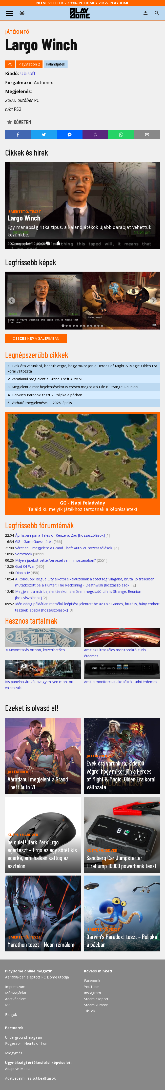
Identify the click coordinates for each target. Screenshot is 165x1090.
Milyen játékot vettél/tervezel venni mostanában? (55, 560)
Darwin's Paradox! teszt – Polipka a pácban (45, 395)
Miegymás (13, 1053)
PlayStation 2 (29, 64)
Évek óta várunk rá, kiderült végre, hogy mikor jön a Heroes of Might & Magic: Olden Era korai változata (82, 368)
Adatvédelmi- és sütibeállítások (30, 1078)
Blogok (11, 1014)
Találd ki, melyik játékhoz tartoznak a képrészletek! (82, 506)
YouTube (91, 986)
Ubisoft (28, 73)
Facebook (92, 980)
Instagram (92, 992)
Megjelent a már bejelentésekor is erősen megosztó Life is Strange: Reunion (73, 386)
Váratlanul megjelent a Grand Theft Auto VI (45, 379)
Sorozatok (23, 554)
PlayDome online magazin (28, 971)
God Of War (25, 566)
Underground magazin (23, 1037)
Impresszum (15, 986)
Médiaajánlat (15, 992)
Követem (19, 122)
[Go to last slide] (11, 300)
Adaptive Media (17, 1068)
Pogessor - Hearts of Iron (26, 1043)
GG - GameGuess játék (34, 541)
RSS (8, 1004)
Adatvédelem (16, 998)
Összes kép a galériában (36, 338)
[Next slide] (153, 300)
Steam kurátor (96, 1004)
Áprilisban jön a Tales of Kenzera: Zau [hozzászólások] (60, 535)
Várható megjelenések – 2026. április (40, 402)
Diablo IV (22, 572)
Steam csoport (96, 998)
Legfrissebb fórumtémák (39, 525)
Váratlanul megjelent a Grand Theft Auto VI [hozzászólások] (64, 548)
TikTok (89, 1011)
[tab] (62, 325)
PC (10, 64)
